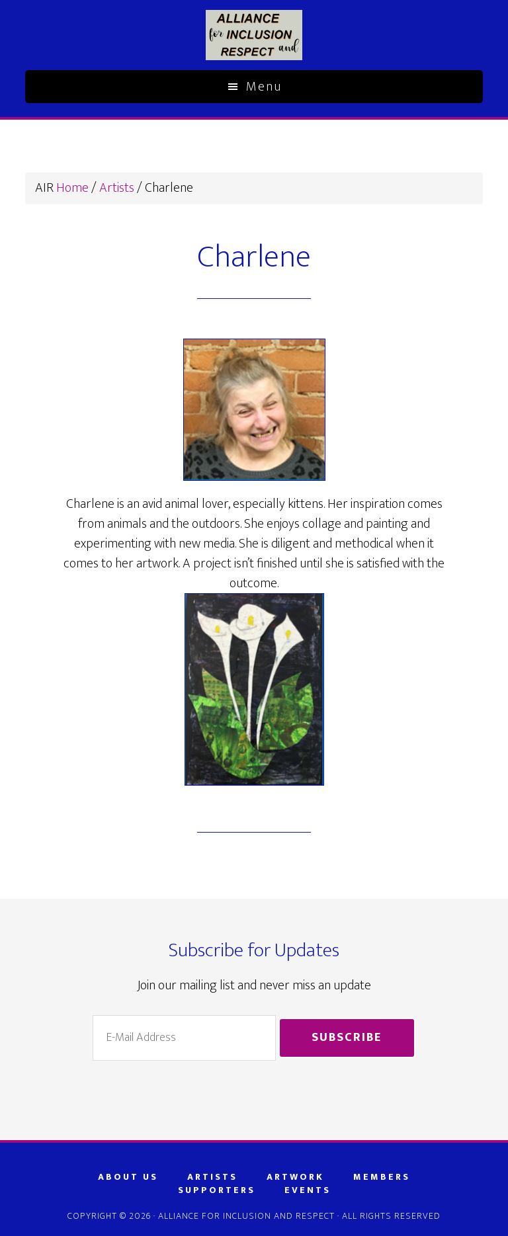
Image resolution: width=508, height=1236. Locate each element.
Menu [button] (264, 86)
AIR (253, 35)
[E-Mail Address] (184, 1038)
